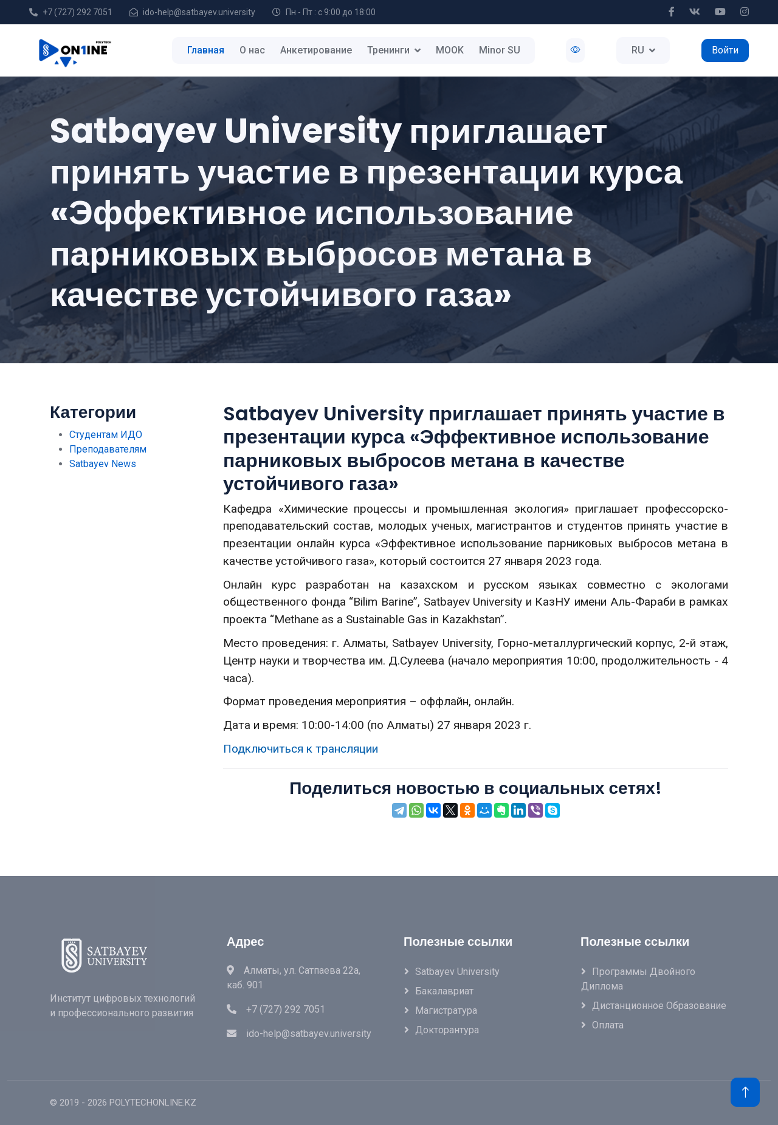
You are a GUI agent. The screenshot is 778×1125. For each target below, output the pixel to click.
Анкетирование (316, 50)
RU (638, 50)
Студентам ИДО (105, 434)
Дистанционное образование (659, 1005)
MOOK (450, 50)
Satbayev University (457, 971)
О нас (252, 50)
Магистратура (446, 1010)
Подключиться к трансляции (300, 749)
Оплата (608, 1025)
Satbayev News (102, 464)
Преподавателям (107, 449)
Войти (725, 50)
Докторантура (447, 1030)
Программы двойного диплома (638, 979)
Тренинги (388, 50)
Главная (205, 50)
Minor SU (499, 50)
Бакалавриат (444, 991)
